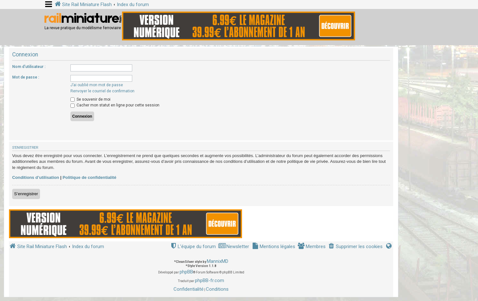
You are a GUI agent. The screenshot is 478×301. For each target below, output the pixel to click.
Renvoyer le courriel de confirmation (102, 91)
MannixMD (217, 261)
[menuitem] (355, 246)
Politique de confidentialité (90, 177)
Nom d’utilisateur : (28, 66)
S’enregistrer (26, 193)
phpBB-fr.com (209, 280)
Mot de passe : (25, 77)
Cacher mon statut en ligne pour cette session (114, 105)
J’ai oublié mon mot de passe (96, 85)
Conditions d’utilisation (35, 177)
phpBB (186, 272)
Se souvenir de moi (90, 99)
